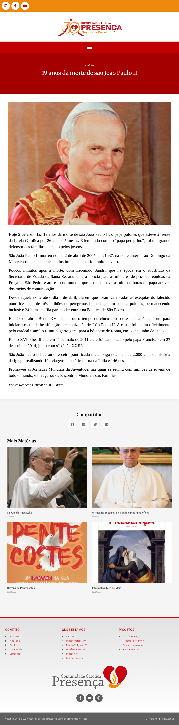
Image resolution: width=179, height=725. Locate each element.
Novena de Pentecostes (21, 588)
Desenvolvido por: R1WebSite (160, 719)
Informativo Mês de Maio (106, 588)
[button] (90, 47)
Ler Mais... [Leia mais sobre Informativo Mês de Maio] (96, 592)
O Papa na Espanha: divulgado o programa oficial (120, 512)
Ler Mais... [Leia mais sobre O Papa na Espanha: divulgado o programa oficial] (96, 516)
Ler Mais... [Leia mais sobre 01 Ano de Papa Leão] (11, 516)
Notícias (90, 65)
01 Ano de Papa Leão (19, 512)
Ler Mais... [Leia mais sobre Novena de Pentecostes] (11, 592)
